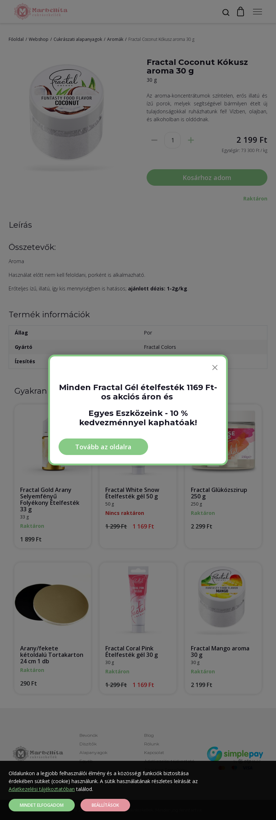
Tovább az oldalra (103, 446)
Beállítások (105, 805)
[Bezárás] (215, 367)
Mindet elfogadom (42, 805)
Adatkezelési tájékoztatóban (42, 789)
